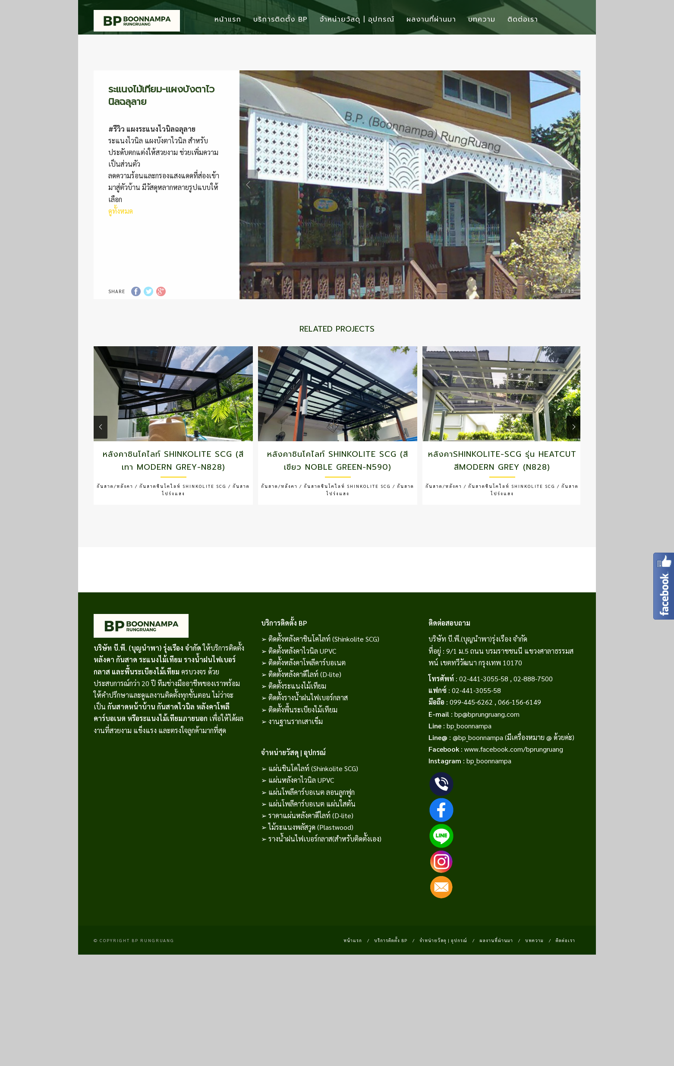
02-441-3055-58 (483, 707)
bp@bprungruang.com (487, 743)
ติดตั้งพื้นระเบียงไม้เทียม (302, 738)
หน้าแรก (227, 19)
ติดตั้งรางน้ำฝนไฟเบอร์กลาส (308, 726)
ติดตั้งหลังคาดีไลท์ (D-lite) (304, 703)
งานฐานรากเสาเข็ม (295, 750)
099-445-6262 (471, 731)
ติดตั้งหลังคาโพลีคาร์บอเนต (307, 691)
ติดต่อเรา (522, 19)
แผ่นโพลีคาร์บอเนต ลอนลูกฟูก (311, 821)
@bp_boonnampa (478, 766)
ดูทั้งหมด (120, 240)
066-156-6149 (519, 731)
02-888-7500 (533, 707)
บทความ (481, 19)
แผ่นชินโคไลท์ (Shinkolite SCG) (313, 797)
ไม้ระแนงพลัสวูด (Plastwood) (310, 856)
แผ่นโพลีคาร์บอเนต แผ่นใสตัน (312, 833)
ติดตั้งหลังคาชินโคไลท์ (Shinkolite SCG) (323, 668)
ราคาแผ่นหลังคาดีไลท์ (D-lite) (310, 844)
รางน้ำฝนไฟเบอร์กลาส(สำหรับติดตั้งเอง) (324, 868)
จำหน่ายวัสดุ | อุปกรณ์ (357, 19)
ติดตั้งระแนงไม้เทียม (297, 715)
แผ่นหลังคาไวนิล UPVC (301, 809)
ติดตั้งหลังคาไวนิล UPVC (302, 680)
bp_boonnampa (469, 754)
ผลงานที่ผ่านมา (431, 19)
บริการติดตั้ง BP (280, 19)
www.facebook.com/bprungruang (513, 778)
